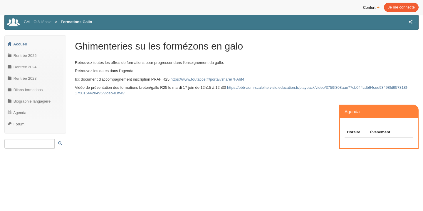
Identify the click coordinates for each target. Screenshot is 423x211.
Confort (371, 7)
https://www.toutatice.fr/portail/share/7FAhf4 (207, 79)
